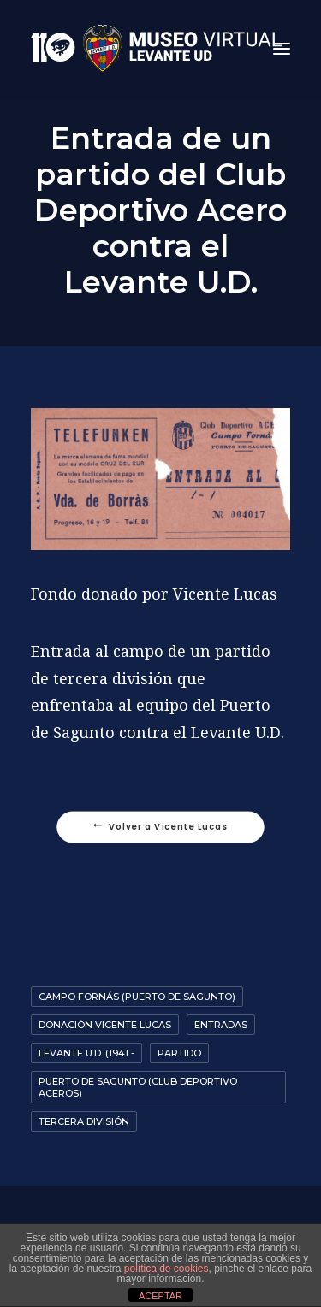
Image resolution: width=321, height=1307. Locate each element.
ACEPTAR (160, 1296)
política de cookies (166, 1268)
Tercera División (84, 1121)
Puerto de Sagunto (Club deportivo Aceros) (138, 1087)
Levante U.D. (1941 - (86, 1053)
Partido (179, 1053)
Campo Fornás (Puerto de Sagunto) (137, 996)
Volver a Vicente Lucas (160, 827)
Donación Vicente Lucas (105, 1025)
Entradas (220, 1025)
